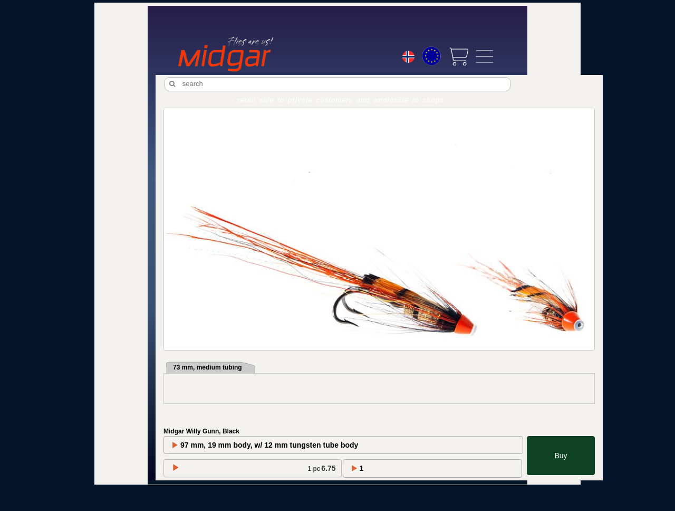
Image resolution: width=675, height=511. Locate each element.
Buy (560, 455)
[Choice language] (408, 58)
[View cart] (458, 56)
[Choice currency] (431, 55)
